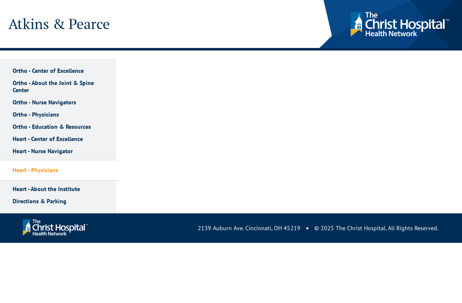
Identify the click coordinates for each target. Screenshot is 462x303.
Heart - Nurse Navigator (43, 151)
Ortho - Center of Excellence (48, 70)
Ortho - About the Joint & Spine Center (53, 87)
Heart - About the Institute (46, 189)
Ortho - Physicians (36, 114)
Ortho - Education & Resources (52, 126)
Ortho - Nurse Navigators (44, 102)
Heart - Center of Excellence (48, 139)
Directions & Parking (39, 201)
